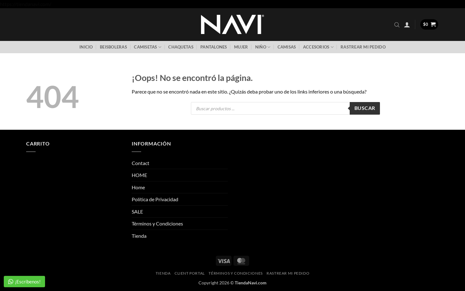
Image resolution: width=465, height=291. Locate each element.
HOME (139, 175)
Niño (262, 47)
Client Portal (190, 273)
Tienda (139, 236)
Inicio (86, 46)
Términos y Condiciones (157, 223)
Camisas (287, 46)
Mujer (241, 46)
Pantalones (213, 46)
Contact (140, 163)
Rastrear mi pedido (363, 46)
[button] (407, 24)
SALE (137, 211)
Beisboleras (113, 46)
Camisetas (147, 47)
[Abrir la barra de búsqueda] (396, 24)
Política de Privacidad (155, 199)
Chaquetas (180, 46)
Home (138, 187)
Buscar (364, 108)
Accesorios (318, 47)
